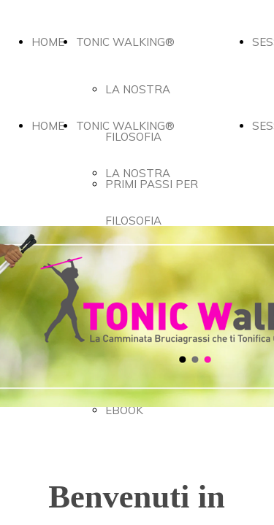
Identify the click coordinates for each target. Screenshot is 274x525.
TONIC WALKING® (125, 42)
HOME (47, 42)
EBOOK (124, 410)
